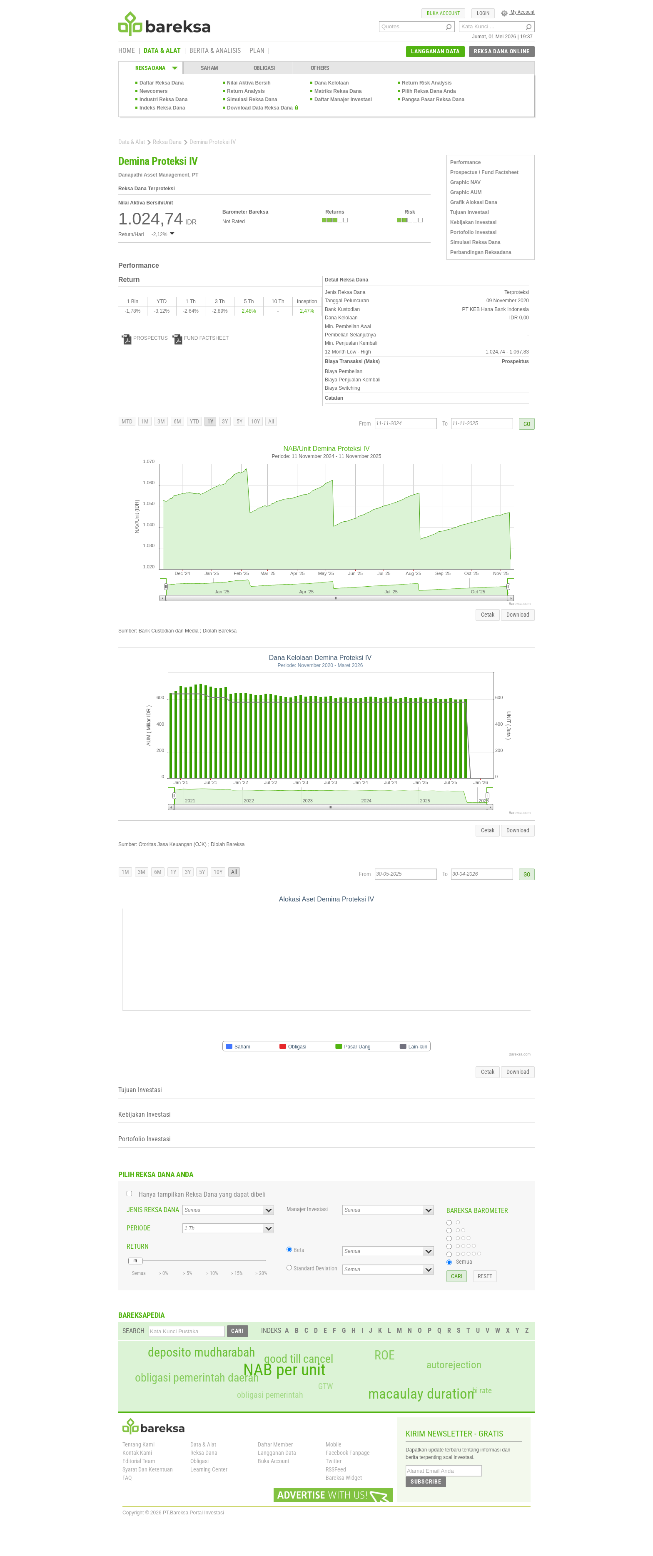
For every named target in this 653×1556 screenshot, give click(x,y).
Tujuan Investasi (469, 212)
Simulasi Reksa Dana (252, 99)
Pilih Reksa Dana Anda (429, 91)
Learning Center (208, 1469)
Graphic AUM (466, 192)
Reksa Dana (167, 142)
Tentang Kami (138, 1444)
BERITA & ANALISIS (215, 51)
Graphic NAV (465, 182)
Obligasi (199, 1461)
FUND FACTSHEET (200, 338)
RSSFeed (336, 1469)
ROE (384, 1355)
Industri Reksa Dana (163, 99)
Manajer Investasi (307, 1209)
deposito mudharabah (201, 1352)
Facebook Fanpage (348, 1452)
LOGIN (483, 13)
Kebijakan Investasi (473, 222)
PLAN (256, 51)
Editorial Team (138, 1461)
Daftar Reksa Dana (162, 83)
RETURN (138, 1246)
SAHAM (210, 68)
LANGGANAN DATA (435, 51)
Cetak (487, 614)
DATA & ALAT (162, 51)
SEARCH (133, 1331)
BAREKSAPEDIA (141, 1315)
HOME (126, 51)
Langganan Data (277, 1452)
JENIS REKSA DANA (153, 1210)
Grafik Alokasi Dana (473, 202)
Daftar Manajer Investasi (343, 99)
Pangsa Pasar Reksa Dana (433, 99)
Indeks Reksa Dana (162, 108)
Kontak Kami (137, 1452)
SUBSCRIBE (426, 1481)
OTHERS (320, 68)
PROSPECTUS (145, 338)
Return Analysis (246, 91)
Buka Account (273, 1461)
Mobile (333, 1444)
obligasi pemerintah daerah (197, 1378)
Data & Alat (131, 142)
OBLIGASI (265, 68)
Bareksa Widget (344, 1477)
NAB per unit (284, 1370)
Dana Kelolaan (331, 83)
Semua (464, 1262)
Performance (465, 162)
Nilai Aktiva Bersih (249, 83)
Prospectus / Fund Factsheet (484, 172)
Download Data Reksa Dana (260, 108)
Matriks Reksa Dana (337, 91)
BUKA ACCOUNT (443, 13)
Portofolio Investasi (473, 232)
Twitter (333, 1461)
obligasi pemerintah (270, 1395)
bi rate (482, 1390)
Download (517, 614)
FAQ (127, 1477)
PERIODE (138, 1228)
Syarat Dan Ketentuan (147, 1469)
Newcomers (153, 91)
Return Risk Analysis (427, 83)
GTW (325, 1386)
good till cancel (298, 1359)
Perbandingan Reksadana (480, 252)
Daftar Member (275, 1444)
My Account (518, 12)
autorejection (453, 1364)
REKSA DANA (150, 68)
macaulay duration (421, 1394)
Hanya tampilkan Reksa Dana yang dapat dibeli (202, 1194)
